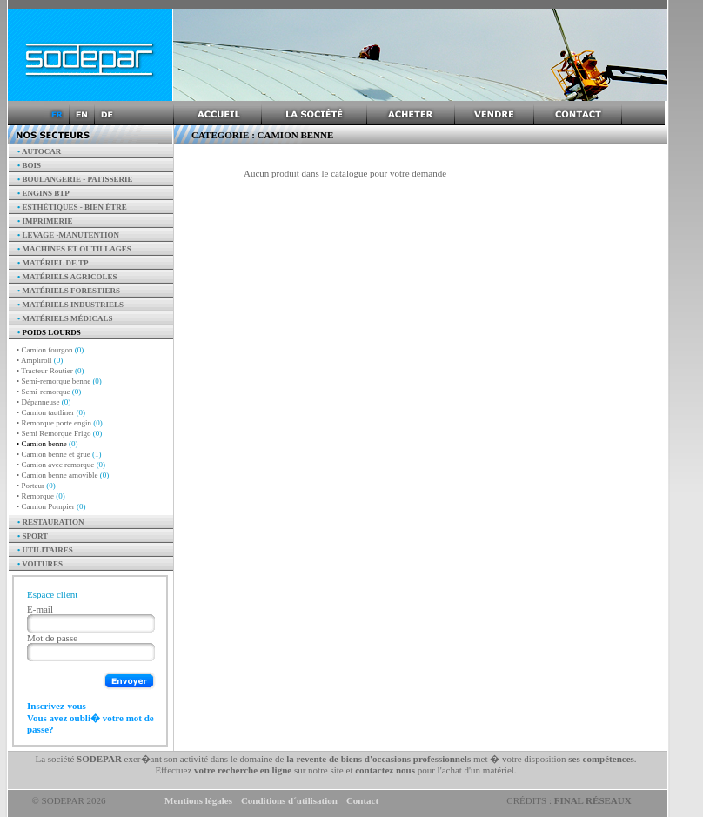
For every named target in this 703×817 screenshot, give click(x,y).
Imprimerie (44, 221)
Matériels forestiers (68, 290)
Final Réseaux (593, 800)
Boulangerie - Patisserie (75, 179)
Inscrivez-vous (56, 705)
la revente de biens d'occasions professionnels (378, 758)
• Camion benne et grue (59, 454)
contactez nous (385, 770)
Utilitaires (45, 550)
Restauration (50, 522)
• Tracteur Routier (50, 370)
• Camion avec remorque (61, 464)
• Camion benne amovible (63, 475)
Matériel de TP (53, 262)
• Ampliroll (40, 360)
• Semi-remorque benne (59, 381)
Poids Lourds (49, 332)
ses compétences (600, 758)
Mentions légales (198, 800)
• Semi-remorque (49, 391)
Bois (29, 165)
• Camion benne (47, 443)
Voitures (40, 563)
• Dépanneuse (43, 402)
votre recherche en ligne (242, 770)
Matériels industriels (70, 304)
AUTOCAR (39, 151)
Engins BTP (43, 193)
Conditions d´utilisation (289, 800)
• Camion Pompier (51, 506)
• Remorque (41, 496)
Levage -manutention (68, 235)
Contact (362, 800)
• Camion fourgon (50, 349)
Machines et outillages (74, 248)
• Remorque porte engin (60, 423)
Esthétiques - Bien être (72, 207)
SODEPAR (99, 758)
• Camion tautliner (51, 412)
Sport (32, 536)
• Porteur (36, 485)
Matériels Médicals (65, 318)
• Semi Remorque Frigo (59, 433)
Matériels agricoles (67, 276)
